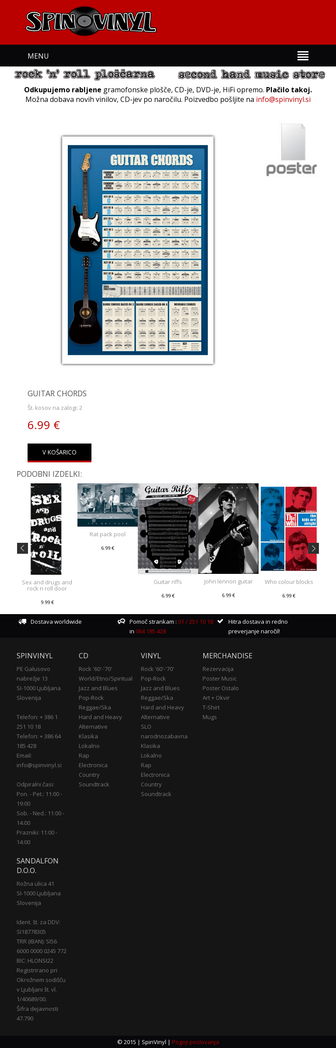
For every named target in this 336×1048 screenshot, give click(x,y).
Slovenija (29, 698)
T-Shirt (211, 707)
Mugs (210, 717)
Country (89, 775)
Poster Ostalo (221, 688)
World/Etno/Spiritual (106, 678)
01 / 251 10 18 (195, 621)
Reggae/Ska (95, 707)
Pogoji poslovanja (195, 1042)
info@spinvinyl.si (283, 99)
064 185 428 (151, 631)
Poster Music (220, 678)
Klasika (88, 736)
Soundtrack (94, 784)
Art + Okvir (216, 698)
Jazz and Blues (98, 688)
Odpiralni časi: (35, 784)
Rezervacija (218, 669)
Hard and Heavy (100, 717)
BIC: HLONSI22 (35, 960)
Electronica (93, 765)
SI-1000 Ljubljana (39, 688)
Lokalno (89, 746)
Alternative (93, 726)
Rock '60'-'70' (95, 669)
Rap (84, 755)
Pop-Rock (91, 698)
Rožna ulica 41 (35, 883)
